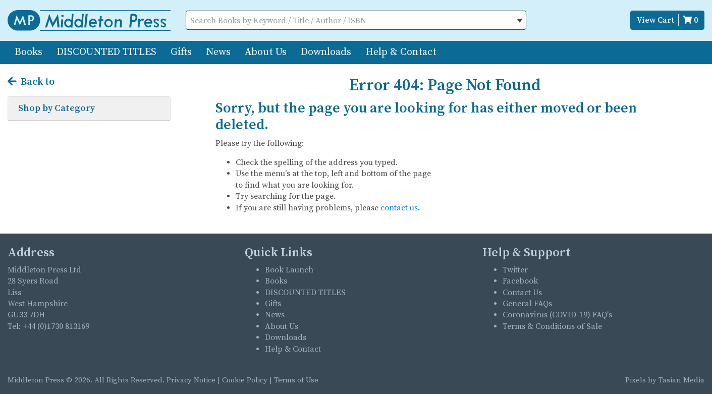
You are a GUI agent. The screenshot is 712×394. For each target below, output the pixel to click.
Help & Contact (400, 52)
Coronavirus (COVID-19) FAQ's (557, 315)
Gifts (181, 52)
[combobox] (356, 20)
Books (28, 52)
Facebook (520, 281)
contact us (399, 208)
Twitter (515, 270)
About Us (266, 52)
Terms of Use (296, 380)
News (218, 52)
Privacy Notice (191, 380)
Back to (31, 82)
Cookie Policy (244, 380)
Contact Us (522, 293)
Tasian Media (680, 380)
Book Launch (289, 270)
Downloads (326, 52)
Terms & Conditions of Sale (552, 326)
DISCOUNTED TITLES (106, 52)
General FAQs (527, 304)
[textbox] (356, 20)
